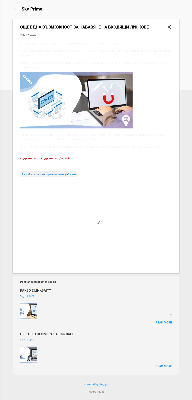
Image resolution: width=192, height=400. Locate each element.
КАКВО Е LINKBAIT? (35, 290)
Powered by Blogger (96, 384)
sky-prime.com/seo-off (55, 158)
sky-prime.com (29, 158)
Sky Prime (32, 9)
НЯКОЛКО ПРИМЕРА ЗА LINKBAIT (46, 334)
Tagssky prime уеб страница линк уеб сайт (49, 174)
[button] (169, 27)
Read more (164, 322)
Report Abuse (96, 391)
